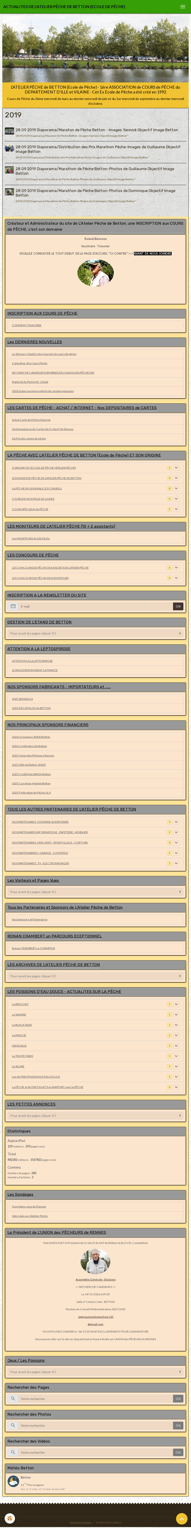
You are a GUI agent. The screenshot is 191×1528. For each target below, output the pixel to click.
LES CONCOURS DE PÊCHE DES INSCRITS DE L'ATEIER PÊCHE (50, 567)
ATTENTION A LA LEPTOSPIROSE (32, 661)
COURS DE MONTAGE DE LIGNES (33, 499)
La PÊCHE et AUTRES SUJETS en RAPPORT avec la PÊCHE (47, 1087)
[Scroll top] (182, 1519)
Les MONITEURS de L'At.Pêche (31, 538)
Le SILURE (18, 1066)
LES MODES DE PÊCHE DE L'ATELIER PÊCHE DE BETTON (47, 478)
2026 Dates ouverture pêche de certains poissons (43, 391)
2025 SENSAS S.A (22, 699)
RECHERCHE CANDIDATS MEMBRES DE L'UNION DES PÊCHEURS (53, 372)
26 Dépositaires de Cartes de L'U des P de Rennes (42, 429)
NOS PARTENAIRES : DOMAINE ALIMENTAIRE (40, 822)
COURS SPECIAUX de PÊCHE (30, 509)
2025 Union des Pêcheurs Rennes (33, 755)
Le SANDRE (19, 1014)
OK (178, 606)
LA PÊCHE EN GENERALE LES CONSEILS (37, 488)
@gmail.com (95, 1324)
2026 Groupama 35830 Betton (31, 737)
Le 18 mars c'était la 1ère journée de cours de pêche (44, 354)
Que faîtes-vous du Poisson (29, 1206)
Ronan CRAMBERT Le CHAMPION (33, 948)
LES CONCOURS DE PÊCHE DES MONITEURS (40, 578)
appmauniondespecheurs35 (95, 1316)
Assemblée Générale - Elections (96, 1279)
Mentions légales (81, 1522)
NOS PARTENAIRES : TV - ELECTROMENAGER (40, 863)
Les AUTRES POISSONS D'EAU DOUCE (36, 1076)
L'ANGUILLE (19, 1045)
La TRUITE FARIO (22, 1056)
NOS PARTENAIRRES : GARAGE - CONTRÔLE (40, 853)
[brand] (64, 7)
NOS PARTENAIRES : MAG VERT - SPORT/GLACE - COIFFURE (50, 842)
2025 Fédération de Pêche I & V (31, 792)
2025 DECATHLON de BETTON (31, 708)
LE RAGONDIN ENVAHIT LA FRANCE (35, 670)
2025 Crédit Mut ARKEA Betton (31, 774)
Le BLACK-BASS (22, 1025)
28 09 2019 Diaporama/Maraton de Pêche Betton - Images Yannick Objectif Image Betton (97, 130)
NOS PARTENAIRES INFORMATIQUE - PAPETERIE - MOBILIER (50, 832)
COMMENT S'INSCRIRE (26, 325)
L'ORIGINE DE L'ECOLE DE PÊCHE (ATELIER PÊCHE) (44, 467)
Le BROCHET (20, 1004)
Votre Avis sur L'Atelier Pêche (30, 1216)
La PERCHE (19, 1035)
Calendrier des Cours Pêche (29, 363)
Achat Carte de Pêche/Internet (31, 420)
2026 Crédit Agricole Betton (29, 746)
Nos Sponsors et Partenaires (29, 919)
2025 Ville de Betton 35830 (29, 764)
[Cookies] (10, 1518)
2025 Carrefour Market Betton (31, 783)
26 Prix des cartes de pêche (29, 438)
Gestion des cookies (108, 1522)
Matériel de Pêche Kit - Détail (30, 382)
